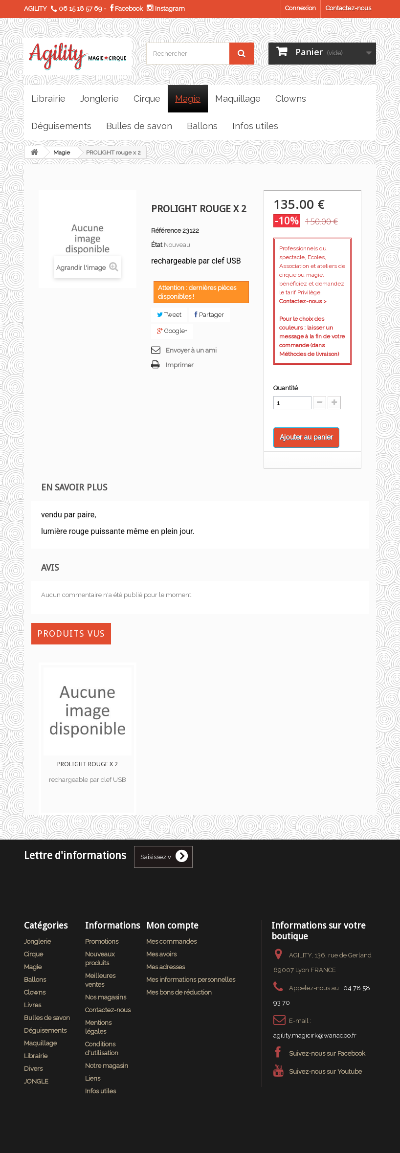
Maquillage (40, 1043)
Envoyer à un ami (191, 350)
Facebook (126, 8)
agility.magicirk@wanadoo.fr (314, 1035)
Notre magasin (106, 1065)
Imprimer (180, 365)
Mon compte (172, 925)
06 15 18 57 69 (80, 8)
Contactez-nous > (303, 301)
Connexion (300, 8)
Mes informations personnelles (190, 979)
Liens (92, 1078)
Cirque (33, 954)
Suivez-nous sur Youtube (325, 1071)
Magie (61, 152)
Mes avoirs (161, 954)
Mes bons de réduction (179, 992)
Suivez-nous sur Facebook (327, 1053)
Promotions (101, 941)
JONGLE (36, 1081)
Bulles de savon (47, 1017)
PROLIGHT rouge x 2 (87, 764)
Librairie (35, 1056)
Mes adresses (165, 967)
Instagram (166, 8)
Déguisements (45, 1030)
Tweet (169, 314)
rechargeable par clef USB (87, 779)
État (156, 244)
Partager (209, 314)
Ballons (35, 979)
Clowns (34, 992)
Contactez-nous (348, 8)
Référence (166, 230)
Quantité (285, 388)
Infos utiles (100, 1091)
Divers (33, 1068)
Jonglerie (37, 941)
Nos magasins (105, 997)
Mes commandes (171, 941)
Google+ (172, 330)
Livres (32, 1005)
